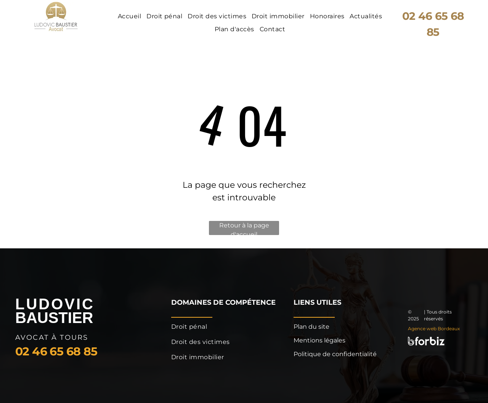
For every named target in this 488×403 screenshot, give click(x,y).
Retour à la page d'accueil (244, 228)
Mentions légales (319, 340)
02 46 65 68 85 (56, 351)
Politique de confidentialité (335, 354)
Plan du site (311, 326)
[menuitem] (130, 16)
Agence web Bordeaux (434, 328)
